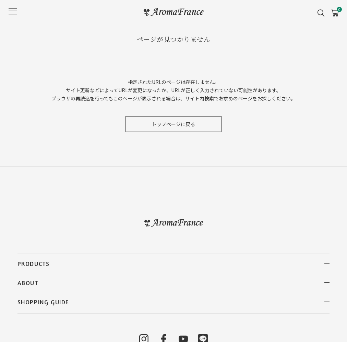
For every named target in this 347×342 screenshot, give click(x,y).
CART (335, 10)
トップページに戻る (173, 124)
